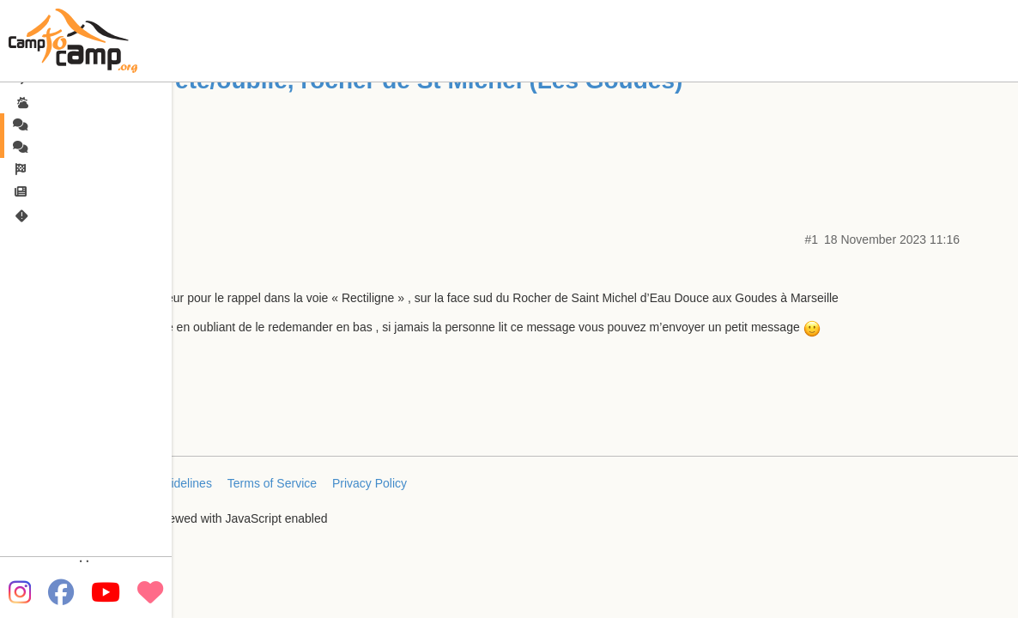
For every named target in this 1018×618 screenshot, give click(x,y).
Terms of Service (272, 483)
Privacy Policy (369, 483)
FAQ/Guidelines (170, 483)
